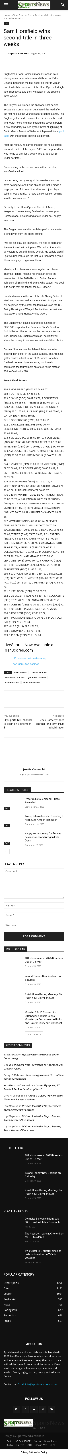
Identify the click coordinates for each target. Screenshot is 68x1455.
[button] (6, 5)
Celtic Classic (20, 672)
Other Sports (19, 15)
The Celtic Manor (31, 682)
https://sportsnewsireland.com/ (34, 774)
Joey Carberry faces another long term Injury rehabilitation (50, 723)
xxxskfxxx (9, 1085)
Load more (34, 1034)
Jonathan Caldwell (37, 677)
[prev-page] (6, 851)
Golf (30, 15)
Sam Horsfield (12, 682)
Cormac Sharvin (39, 672)
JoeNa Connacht (19, 53)
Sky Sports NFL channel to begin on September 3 (18, 723)
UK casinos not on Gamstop (29, 658)
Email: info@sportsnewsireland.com (38, 1384)
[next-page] (11, 851)
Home (7, 15)
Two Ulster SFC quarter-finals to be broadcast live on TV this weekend (43, 1254)
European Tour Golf (15, 677)
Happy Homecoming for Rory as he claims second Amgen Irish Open (43, 837)
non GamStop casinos (26, 664)
